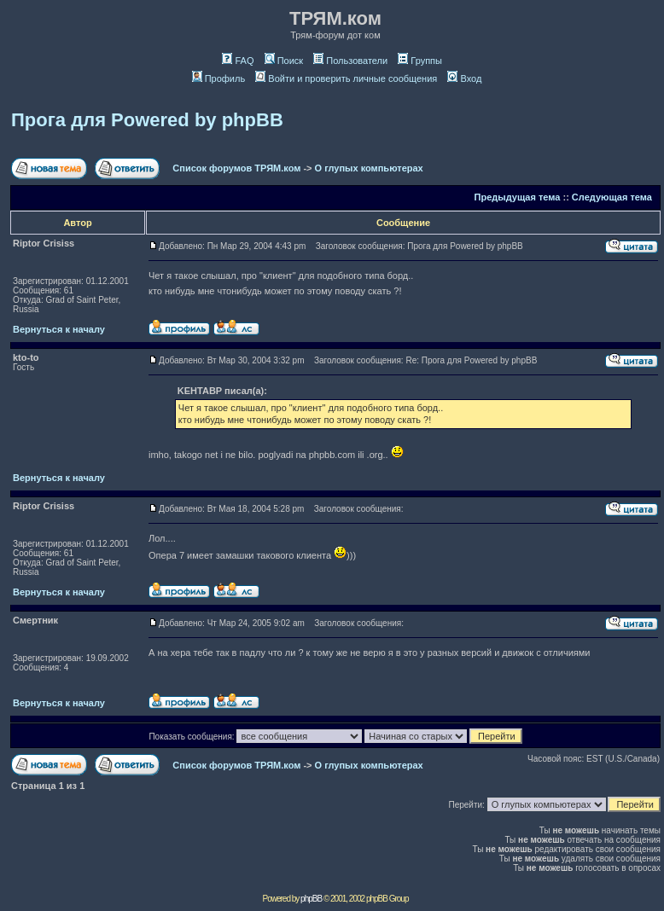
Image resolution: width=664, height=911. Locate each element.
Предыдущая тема (518, 197)
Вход (464, 78)
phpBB (311, 898)
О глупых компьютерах (369, 168)
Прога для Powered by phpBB (147, 120)
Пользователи (350, 60)
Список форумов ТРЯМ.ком (236, 168)
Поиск (284, 60)
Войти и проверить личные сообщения (346, 78)
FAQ (237, 60)
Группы (420, 60)
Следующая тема (612, 197)
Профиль (219, 78)
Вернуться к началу (59, 329)
